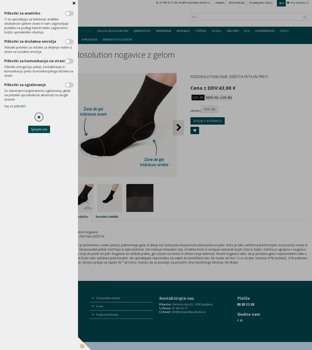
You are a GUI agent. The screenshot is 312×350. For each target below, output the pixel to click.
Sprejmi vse (39, 129)
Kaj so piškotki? (15, 106)
